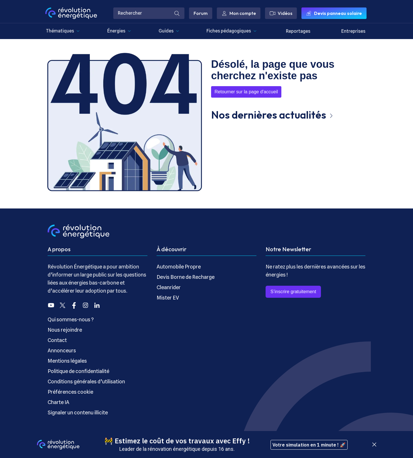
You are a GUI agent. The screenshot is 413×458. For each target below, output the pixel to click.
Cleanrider (169, 287)
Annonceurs (62, 350)
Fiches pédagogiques (231, 31)
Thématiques (63, 31)
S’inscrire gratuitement (293, 291)
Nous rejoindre (65, 330)
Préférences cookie (70, 392)
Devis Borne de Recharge (186, 277)
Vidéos (281, 13)
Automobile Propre (179, 267)
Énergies (119, 31)
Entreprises (353, 31)
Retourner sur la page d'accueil (246, 91)
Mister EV (168, 298)
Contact (57, 340)
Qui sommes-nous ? (71, 319)
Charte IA (58, 402)
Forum (201, 13)
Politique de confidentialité (78, 371)
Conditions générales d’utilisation (86, 381)
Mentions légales (67, 361)
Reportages (298, 31)
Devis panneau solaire (334, 13)
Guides (169, 31)
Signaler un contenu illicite (78, 412)
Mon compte (238, 13)
